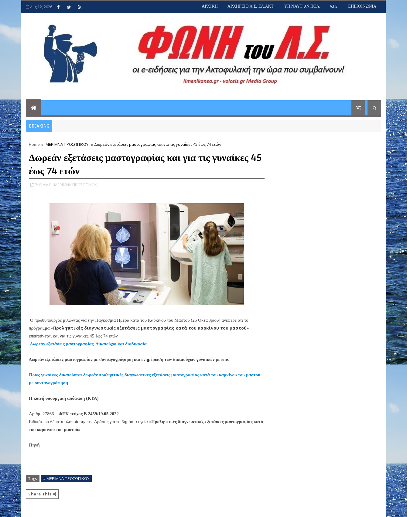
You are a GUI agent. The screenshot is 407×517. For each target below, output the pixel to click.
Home (34, 144)
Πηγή (35, 445)
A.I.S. (334, 6)
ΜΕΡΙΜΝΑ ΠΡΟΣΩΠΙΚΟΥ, (76, 184)
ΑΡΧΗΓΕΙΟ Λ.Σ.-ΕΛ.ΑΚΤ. (251, 6)
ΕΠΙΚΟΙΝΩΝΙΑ (362, 6)
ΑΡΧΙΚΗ (210, 6)
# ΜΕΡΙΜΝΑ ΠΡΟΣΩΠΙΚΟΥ (66, 478)
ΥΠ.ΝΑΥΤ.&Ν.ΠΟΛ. (302, 6)
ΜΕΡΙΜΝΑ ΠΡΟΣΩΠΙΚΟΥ (67, 144)
